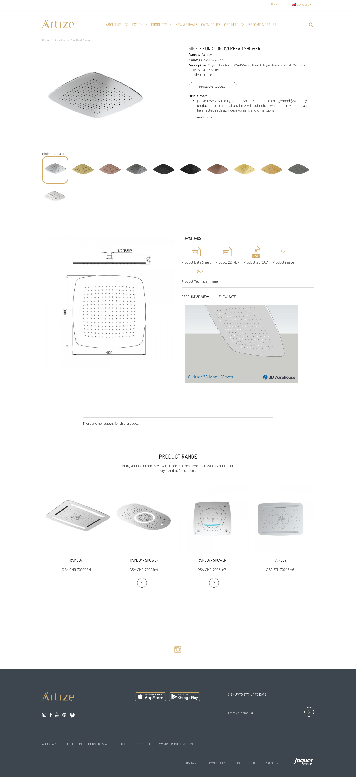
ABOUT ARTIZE (51, 744)
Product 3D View (195, 297)
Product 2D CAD (256, 262)
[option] (76, 528)
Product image (283, 262)
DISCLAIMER (192, 763)
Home (45, 40)
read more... (206, 117)
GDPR (237, 763)
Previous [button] (145, 583)
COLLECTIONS (75, 744)
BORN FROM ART (99, 744)
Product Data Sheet (196, 262)
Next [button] (210, 583)
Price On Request (215, 86)
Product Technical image (200, 281)
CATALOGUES (146, 744)
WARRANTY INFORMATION (176, 744)
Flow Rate (227, 297)
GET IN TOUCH (123, 744)
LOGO (251, 763)
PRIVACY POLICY (216, 763)
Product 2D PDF (227, 262)
